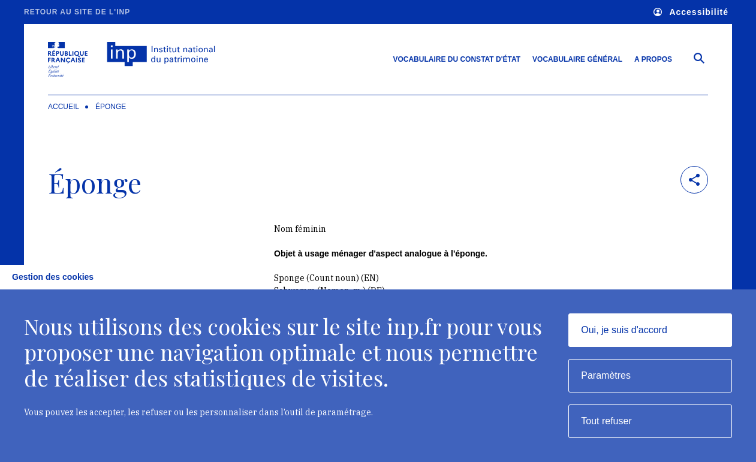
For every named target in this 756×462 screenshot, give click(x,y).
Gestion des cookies (53, 277)
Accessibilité (690, 12)
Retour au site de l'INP (77, 12)
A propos (653, 59)
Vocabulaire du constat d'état (456, 59)
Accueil (63, 106)
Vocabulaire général (577, 59)
